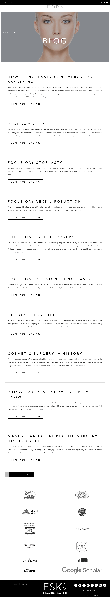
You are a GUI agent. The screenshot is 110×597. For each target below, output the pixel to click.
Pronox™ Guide (30, 127)
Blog (14, 36)
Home (5, 36)
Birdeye (25, 587)
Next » (29, 477)
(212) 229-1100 (8, 2)
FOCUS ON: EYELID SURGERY (45, 240)
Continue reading (40, 100)
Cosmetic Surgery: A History (49, 356)
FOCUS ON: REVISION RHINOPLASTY (54, 282)
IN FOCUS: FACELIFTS (35, 318)
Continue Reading (25, 107)
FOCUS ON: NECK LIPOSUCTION (48, 204)
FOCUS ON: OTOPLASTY (38, 165)
